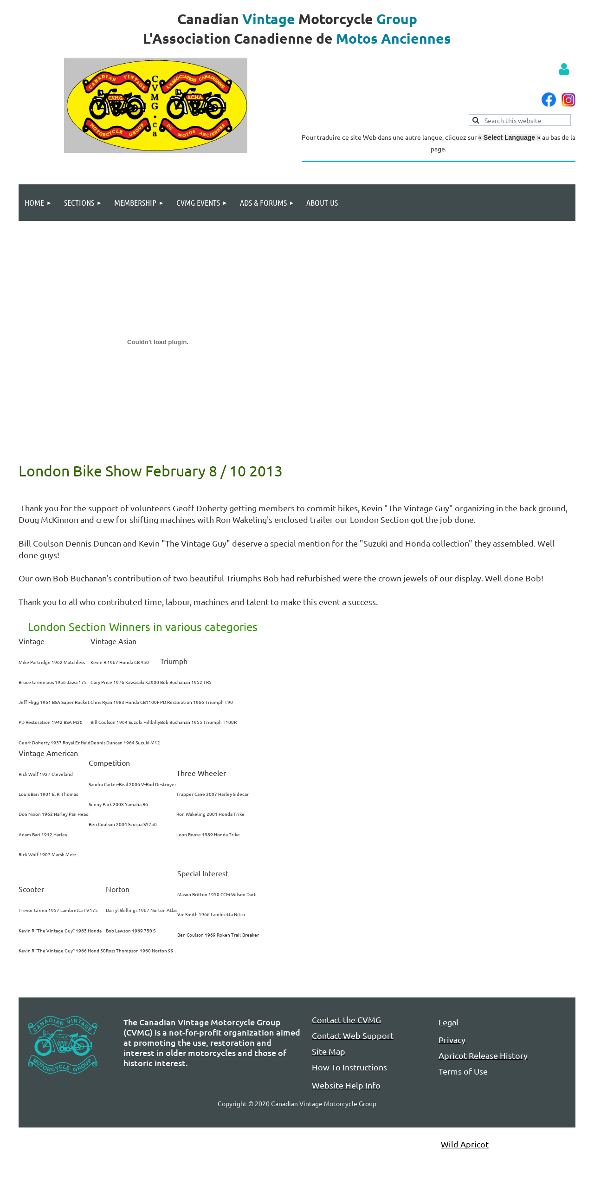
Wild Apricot (465, 1144)
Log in (563, 69)
